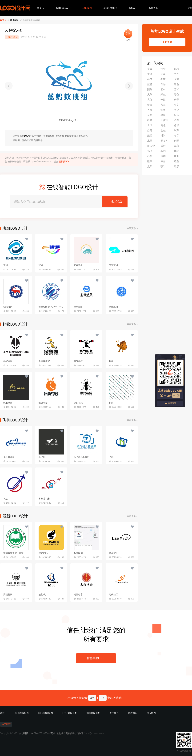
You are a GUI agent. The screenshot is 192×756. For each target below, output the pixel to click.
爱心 (176, 145)
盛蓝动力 (43, 594)
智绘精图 (78, 553)
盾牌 (163, 145)
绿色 (163, 94)
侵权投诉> (64, 161)
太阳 (149, 166)
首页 (39, 8)
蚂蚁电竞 (43, 402)
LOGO (27, 136)
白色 (149, 120)
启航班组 (78, 307)
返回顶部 (170, 403)
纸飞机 (42, 457)
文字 (176, 74)
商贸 (149, 156)
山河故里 (11, 37)
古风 (149, 125)
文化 (176, 109)
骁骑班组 (7, 307)
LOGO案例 (87, 8)
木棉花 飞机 (44, 498)
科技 (149, 79)
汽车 (176, 130)
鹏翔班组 (113, 307)
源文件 (164, 140)
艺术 (176, 89)
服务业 (151, 145)
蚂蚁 (111, 361)
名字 (176, 135)
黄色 (163, 125)
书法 (149, 151)
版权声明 (132, 713)
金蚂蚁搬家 (44, 361)
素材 (163, 89)
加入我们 (151, 713)
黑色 (176, 94)
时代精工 (113, 594)
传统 (149, 104)
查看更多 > (132, 228)
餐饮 (163, 79)
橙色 (176, 115)
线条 (163, 109)
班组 (5, 265)
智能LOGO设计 (63, 8)
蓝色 (149, 84)
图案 (176, 120)
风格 (176, 68)
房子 (176, 99)
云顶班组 (113, 265)
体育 (163, 161)
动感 (163, 130)
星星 (163, 115)
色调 (176, 140)
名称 (163, 151)
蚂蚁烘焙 (7, 402)
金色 (149, 115)
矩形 (176, 166)
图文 (176, 104)
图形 (149, 89)
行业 (163, 68)
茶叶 (163, 166)
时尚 (163, 135)
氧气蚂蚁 (78, 361)
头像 (149, 99)
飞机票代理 (9, 457)
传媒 (163, 99)
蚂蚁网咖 (7, 361)
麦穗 (176, 151)
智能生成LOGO (96, 658)
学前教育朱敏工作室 (13, 553)
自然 (149, 130)
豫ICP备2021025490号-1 (43, 733)
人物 (149, 109)
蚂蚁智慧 (78, 402)
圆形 (163, 84)
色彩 (176, 125)
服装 (149, 135)
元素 (163, 74)
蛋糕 (163, 156)
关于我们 (114, 713)
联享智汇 (113, 553)
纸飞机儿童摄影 (81, 457)
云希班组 (78, 265)
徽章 (149, 161)
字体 (149, 74)
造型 (176, 161)
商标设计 (133, 8)
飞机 (111, 457)
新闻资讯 (153, 8)
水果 (149, 140)
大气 (149, 94)
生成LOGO (114, 202)
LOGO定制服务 (110, 8)
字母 (149, 68)
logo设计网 (23, 733)
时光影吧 (43, 553)
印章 (163, 104)
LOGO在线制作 (21, 713)
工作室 (164, 120)
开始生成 (167, 42)
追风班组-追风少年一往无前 (52, 307)
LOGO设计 (14, 20)
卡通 (176, 79)
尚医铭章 (78, 594)
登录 (190, 8)
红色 (176, 84)
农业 (176, 156)
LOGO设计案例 (45, 713)
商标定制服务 (93, 713)
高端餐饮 (7, 594)
